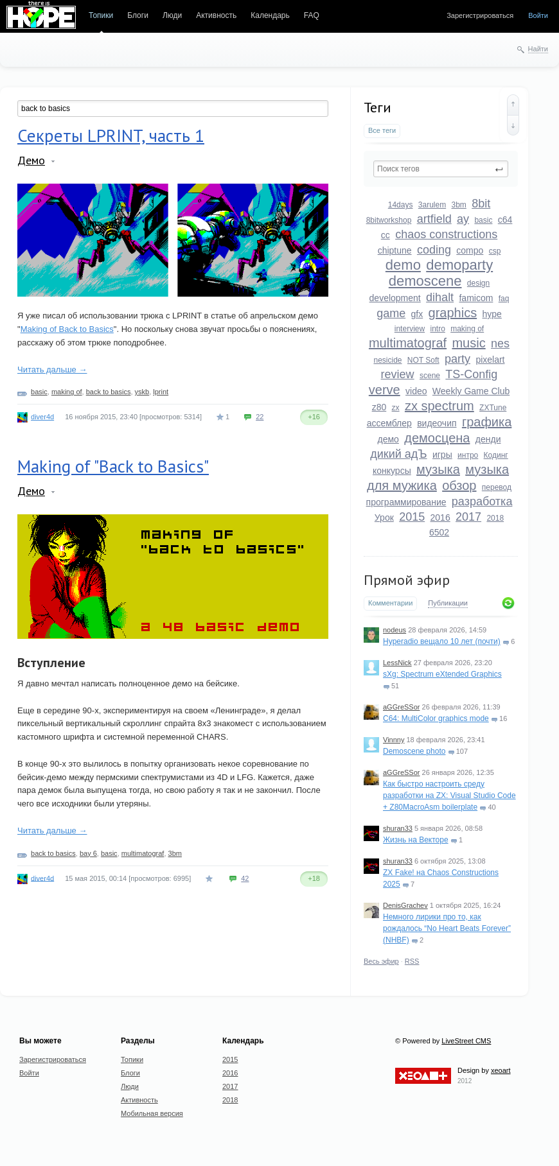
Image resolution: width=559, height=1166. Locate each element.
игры (442, 454)
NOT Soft (423, 360)
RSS (412, 961)
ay (463, 219)
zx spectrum (439, 406)
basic (483, 220)
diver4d (42, 417)
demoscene (425, 281)
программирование (406, 502)
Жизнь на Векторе (415, 839)
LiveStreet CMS (466, 1041)
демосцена (437, 438)
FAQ (311, 15)
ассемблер (389, 423)
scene (430, 375)
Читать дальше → (52, 369)
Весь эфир (381, 961)
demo (403, 265)
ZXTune (492, 407)
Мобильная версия (152, 1113)
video (416, 391)
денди (488, 439)
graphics (453, 313)
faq (504, 298)
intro (437, 328)
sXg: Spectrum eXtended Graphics (442, 674)
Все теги (382, 130)
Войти (538, 15)
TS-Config (471, 374)
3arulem (432, 204)
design (478, 283)
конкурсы (392, 471)
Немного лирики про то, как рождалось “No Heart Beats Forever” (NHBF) (447, 928)
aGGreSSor (401, 707)
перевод (496, 487)
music (468, 343)
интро (467, 455)
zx (396, 407)
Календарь (270, 15)
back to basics (108, 392)
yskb (142, 392)
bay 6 (88, 853)
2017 (468, 516)
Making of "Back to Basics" (113, 466)
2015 (412, 516)
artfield (434, 219)
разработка (482, 501)
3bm (459, 204)
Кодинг (496, 455)
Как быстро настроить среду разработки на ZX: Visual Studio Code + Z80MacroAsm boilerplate (449, 795)
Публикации (448, 603)
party (457, 358)
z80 (379, 407)
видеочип (436, 423)
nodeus (394, 630)
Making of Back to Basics (67, 329)
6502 (439, 532)
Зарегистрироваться (480, 15)
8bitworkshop (389, 220)
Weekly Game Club (471, 391)
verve (384, 390)
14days (400, 204)
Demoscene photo (414, 751)
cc (385, 235)
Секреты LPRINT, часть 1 (110, 135)
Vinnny (393, 740)
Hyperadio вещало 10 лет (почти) (442, 641)
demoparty (459, 265)
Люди (172, 15)
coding (434, 249)
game (391, 313)
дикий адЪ (398, 454)
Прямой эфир (407, 580)
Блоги (137, 15)
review (397, 374)
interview (410, 328)
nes (500, 343)
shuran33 (398, 828)
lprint (160, 392)
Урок (384, 517)
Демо (31, 160)
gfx (417, 314)
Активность (216, 15)
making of (467, 328)
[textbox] (440, 169)
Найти (538, 49)
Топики (101, 15)
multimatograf (408, 343)
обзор (459, 485)
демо (388, 439)
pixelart (489, 359)
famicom (476, 298)
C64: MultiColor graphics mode (436, 718)
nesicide (387, 360)
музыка (438, 469)
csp (495, 251)
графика (486, 422)
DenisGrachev (405, 905)
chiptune (395, 250)
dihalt (440, 297)
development (395, 298)
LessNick (397, 662)
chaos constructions (446, 234)
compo (469, 250)
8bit (481, 203)
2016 (440, 517)
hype (492, 314)
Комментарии (390, 603)
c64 (505, 219)
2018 (495, 518)
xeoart (501, 1070)
